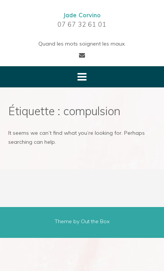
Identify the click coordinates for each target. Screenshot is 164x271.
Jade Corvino (82, 15)
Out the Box (95, 221)
